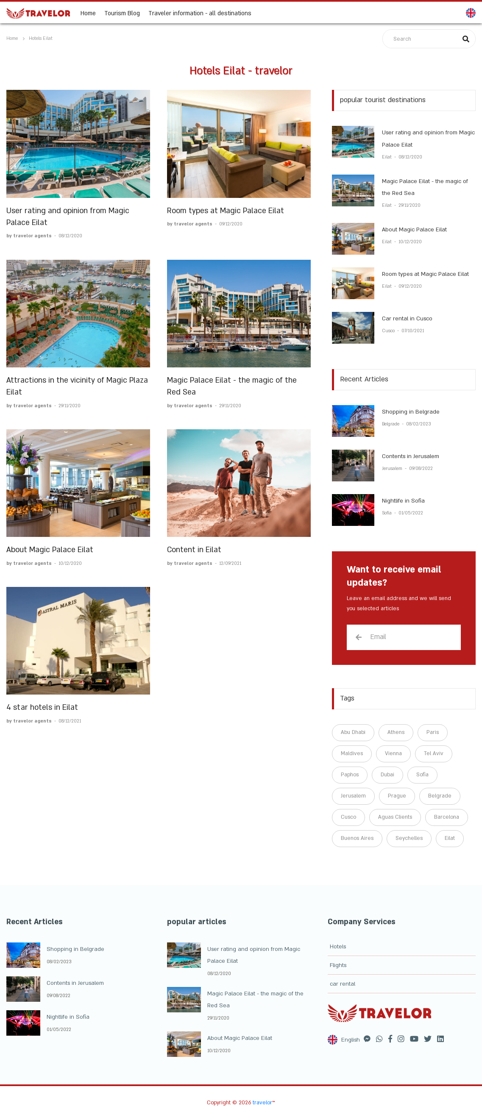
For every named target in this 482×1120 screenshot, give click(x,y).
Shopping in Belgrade (411, 412)
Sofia (387, 513)
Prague (397, 795)
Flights (338, 965)
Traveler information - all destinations (199, 13)
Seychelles (409, 838)
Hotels (338, 946)
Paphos (350, 774)
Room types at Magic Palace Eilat (225, 211)
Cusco (389, 331)
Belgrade (391, 424)
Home (88, 13)
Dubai (387, 774)
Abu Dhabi (353, 732)
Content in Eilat (194, 550)
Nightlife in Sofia (403, 501)
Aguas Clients (395, 817)
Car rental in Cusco (407, 318)
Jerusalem (393, 469)
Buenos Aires (357, 838)
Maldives (352, 753)
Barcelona (446, 817)
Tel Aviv (433, 753)
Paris (432, 732)
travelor (262, 1102)
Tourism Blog (122, 13)
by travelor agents (29, 236)
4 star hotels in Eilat (42, 707)
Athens (395, 732)
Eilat (387, 157)
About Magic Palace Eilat (49, 550)
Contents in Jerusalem (410, 456)
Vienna (393, 753)
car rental (342, 984)
